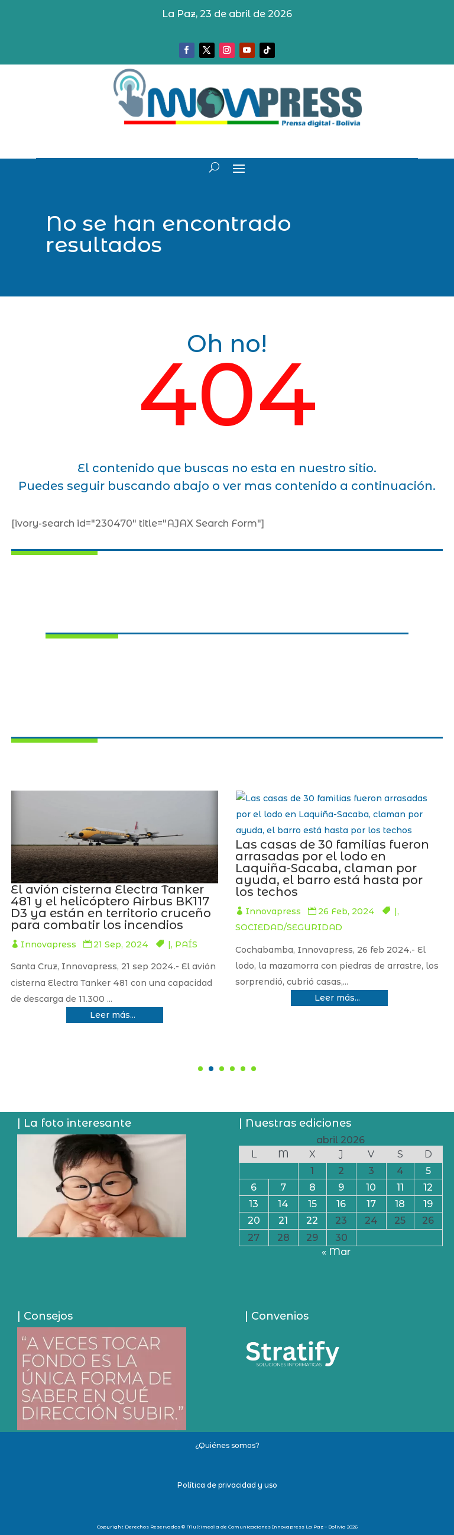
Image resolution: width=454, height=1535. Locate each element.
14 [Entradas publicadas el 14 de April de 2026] (283, 1204)
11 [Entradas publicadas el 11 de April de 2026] (400, 1187)
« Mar (336, 1251)
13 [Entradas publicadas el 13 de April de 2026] (253, 1204)
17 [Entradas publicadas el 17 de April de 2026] (371, 1204)
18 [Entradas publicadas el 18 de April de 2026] (400, 1204)
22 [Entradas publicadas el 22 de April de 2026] (312, 1220)
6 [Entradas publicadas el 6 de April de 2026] (254, 1187)
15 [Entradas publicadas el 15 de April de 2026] (312, 1204)
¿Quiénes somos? (227, 1445)
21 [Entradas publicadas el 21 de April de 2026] (283, 1220)
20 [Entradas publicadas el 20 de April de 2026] (254, 1220)
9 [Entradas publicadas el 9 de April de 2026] (341, 1187)
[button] (200, 1068)
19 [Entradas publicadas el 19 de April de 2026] (428, 1204)
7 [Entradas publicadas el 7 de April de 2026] (283, 1187)
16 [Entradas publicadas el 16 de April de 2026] (341, 1204)
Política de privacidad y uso (227, 1485)
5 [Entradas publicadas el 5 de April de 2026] (428, 1170)
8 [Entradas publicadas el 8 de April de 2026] (312, 1187)
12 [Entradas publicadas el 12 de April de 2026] (428, 1187)
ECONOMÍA (163, 972)
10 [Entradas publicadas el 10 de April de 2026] (371, 1187)
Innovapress (174, 956)
